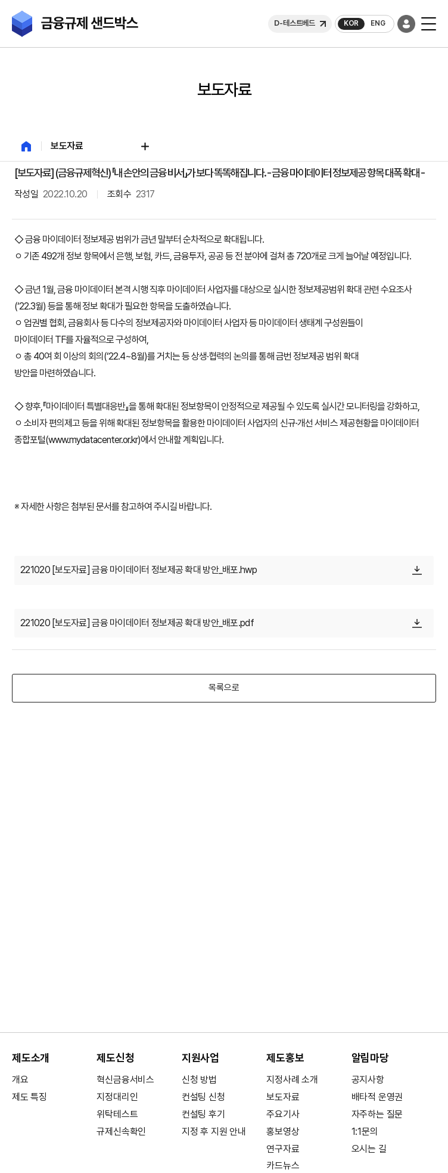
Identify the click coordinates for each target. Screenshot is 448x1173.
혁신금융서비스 (125, 1079)
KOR (351, 23)
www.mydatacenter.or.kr (93, 439)
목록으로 (224, 687)
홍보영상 (282, 1131)
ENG (378, 23)
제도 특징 (29, 1097)
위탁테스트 (117, 1114)
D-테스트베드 (294, 22)
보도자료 (282, 1097)
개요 (20, 1079)
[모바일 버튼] (428, 23)
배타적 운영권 (377, 1097)
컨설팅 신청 (203, 1097)
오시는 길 (369, 1149)
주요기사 (282, 1114)
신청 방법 (199, 1079)
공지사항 (367, 1079)
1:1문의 (364, 1131)
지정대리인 (117, 1097)
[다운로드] (417, 570)
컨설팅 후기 (203, 1114)
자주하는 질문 (377, 1114)
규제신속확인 (121, 1131)
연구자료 (282, 1149)
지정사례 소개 (292, 1079)
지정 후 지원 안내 (214, 1131)
